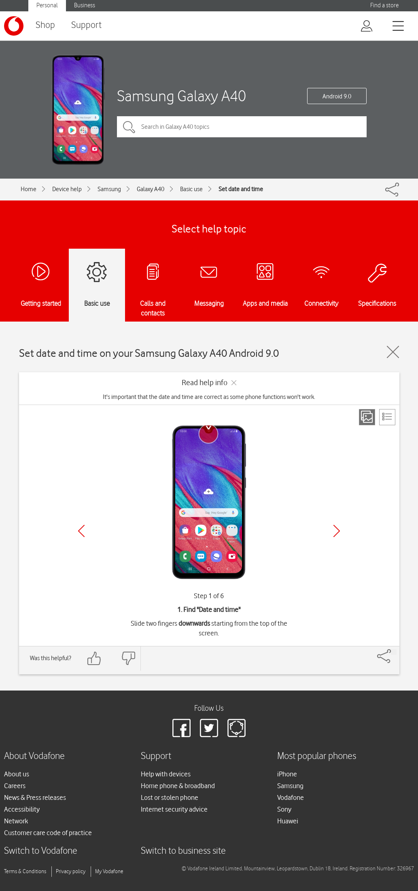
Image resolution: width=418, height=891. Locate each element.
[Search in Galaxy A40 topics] (242, 126)
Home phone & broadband (178, 786)
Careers (14, 786)
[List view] (387, 417)
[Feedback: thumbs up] (94, 658)
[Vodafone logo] (13, 26)
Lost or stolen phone (169, 797)
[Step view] (367, 417)
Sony (284, 809)
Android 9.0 (337, 96)
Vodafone (290, 797)
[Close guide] (393, 352)
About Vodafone (34, 756)
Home (28, 189)
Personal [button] (47, 5)
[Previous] (81, 531)
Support (86, 25)
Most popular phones (316, 756)
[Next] (336, 531)
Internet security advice (174, 809)
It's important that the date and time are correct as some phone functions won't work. (209, 397)
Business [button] (84, 5)
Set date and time (241, 189)
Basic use (191, 189)
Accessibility (22, 809)
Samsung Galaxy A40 (181, 96)
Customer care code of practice (48, 833)
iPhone (287, 774)
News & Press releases (35, 797)
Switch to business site (183, 851)
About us (16, 774)
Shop (45, 25)
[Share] (394, 652)
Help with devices (166, 774)
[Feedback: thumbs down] (128, 658)
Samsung (109, 189)
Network (16, 821)
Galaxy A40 (150, 189)
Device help (67, 189)
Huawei (287, 821)
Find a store (384, 5)
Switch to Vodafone (40, 851)
